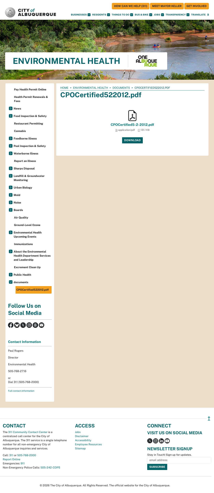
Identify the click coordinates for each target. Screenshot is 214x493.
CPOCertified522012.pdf (32, 289)
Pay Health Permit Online (30, 89)
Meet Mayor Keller (167, 6)
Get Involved (197, 6)
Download (132, 140)
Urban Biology (23, 187)
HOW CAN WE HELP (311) (130, 6)
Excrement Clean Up (27, 267)
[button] (198, 15)
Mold (17, 195)
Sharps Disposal (24, 168)
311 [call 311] (11, 455)
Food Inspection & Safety (30, 116)
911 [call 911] (23, 463)
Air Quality (21, 217)
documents (121, 87)
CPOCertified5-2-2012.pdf (132, 125)
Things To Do (122, 14)
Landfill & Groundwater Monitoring (29, 178)
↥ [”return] (209, 418)
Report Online (11, 459)
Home (64, 87)
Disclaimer (81, 436)
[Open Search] (208, 14)
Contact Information (24, 342)
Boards (18, 210)
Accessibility (83, 440)
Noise (17, 202)
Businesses (81, 14)
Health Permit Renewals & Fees (31, 99)
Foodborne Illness (25, 138)
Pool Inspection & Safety (30, 146)
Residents (101, 14)
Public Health (22, 274)
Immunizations (23, 244)
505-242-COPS (50, 467)
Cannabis (20, 131)
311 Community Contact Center (27, 432)
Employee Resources (88, 444)
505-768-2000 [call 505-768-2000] (26, 455)
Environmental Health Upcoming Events (28, 234)
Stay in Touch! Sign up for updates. (169, 454)
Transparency (177, 14)
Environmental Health (90, 87)
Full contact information (21, 390)
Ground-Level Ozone (27, 225)
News (17, 108)
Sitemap (80, 448)
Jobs (159, 14)
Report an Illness (25, 161)
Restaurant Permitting (28, 123)
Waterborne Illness (26, 153)
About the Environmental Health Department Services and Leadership (32, 255)
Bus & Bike (143, 14)
